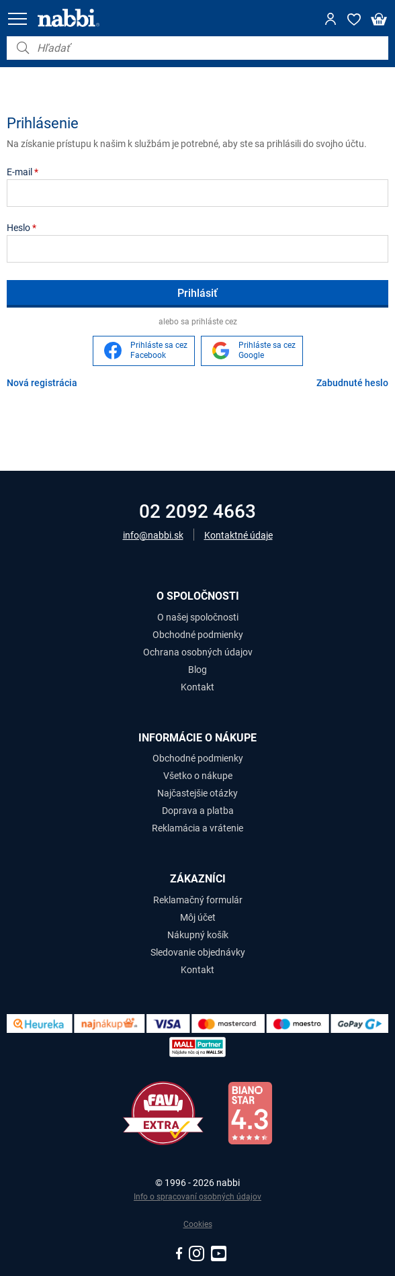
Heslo (21, 227)
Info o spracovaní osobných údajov (197, 1196)
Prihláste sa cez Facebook (158, 350)
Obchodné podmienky (197, 634)
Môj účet (198, 917)
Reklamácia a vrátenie (197, 828)
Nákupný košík (197, 934)
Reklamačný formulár (198, 900)
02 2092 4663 (197, 511)
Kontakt (197, 687)
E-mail (22, 172)
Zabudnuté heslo (352, 382)
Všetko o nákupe (197, 775)
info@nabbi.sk (153, 535)
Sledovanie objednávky (197, 952)
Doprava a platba (198, 810)
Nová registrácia (42, 382)
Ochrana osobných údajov (198, 652)
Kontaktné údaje (238, 535)
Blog (197, 669)
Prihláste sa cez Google (267, 350)
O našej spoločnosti (197, 617)
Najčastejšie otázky (197, 793)
